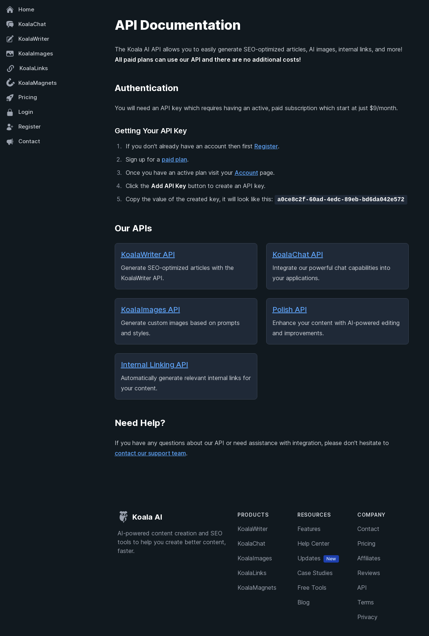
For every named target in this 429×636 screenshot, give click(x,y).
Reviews (368, 573)
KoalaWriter (27, 39)
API (362, 587)
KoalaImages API (150, 309)
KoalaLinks (27, 68)
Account (246, 172)
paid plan (174, 159)
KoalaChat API (297, 254)
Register (23, 127)
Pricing (21, 97)
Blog (303, 602)
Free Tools (311, 587)
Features (309, 528)
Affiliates (368, 558)
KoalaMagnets (30, 83)
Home (20, 9)
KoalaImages (29, 53)
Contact (23, 141)
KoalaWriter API (148, 254)
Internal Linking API (154, 364)
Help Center (313, 543)
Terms (365, 602)
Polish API (289, 309)
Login (19, 112)
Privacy (367, 617)
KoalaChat (26, 24)
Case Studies (315, 573)
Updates (318, 558)
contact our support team (150, 453)
